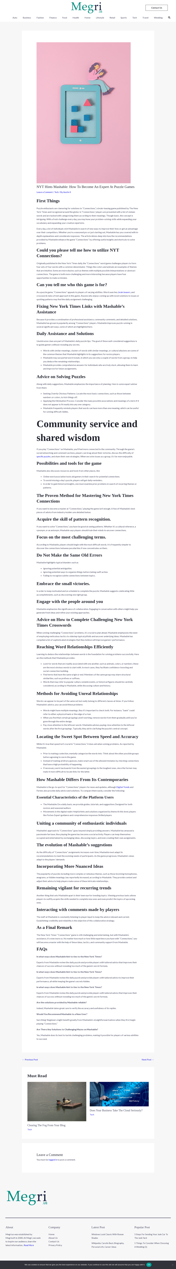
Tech (130, 17)
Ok (149, 1265)
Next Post (148, 1059)
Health (77, 17)
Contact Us (54, 1238)
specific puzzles (44, 456)
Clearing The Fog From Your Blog (46, 1125)
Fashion (45, 17)
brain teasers (124, 292)
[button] (157, 8)
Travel (140, 17)
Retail (110, 17)
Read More (29, 1241)
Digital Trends (123, 787)
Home (88, 17)
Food (67, 17)
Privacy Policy (55, 1241)
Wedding (152, 17)
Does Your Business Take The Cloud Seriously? (116, 1110)
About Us (53, 1234)
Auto (22, 17)
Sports (121, 17)
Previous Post (30, 1059)
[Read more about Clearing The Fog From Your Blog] (56, 1101)
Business (33, 17)
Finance (56, 17)
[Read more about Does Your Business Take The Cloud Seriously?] (119, 1093)
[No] (172, 1264)
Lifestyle (99, 17)
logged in (53, 1159)
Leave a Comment (45, 192)
